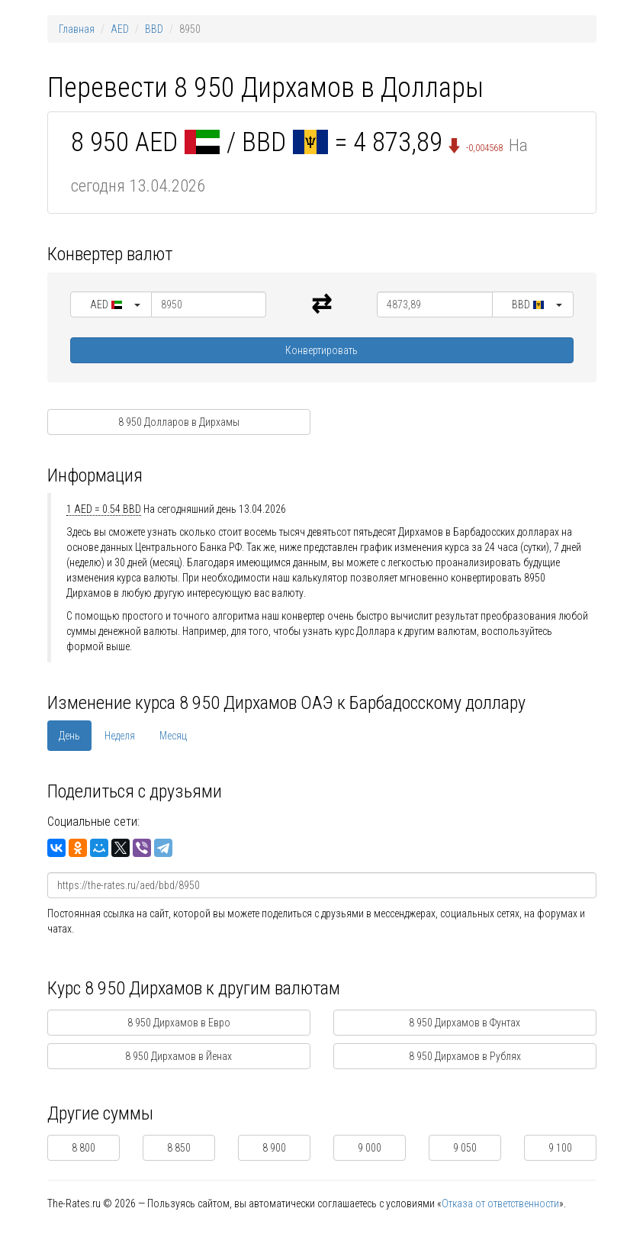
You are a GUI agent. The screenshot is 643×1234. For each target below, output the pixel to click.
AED (120, 29)
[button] (111, 304)
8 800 (83, 1148)
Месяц (173, 736)
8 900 (274, 1148)
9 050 (465, 1148)
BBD (154, 29)
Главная (77, 29)
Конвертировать (321, 350)
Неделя (119, 736)
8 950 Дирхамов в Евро (178, 1023)
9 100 (560, 1148)
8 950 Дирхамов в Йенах (178, 1056)
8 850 (179, 1148)
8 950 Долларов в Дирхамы (179, 422)
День (69, 736)
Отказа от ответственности (500, 1203)
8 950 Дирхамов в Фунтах (464, 1023)
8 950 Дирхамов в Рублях (465, 1056)
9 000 (369, 1148)
